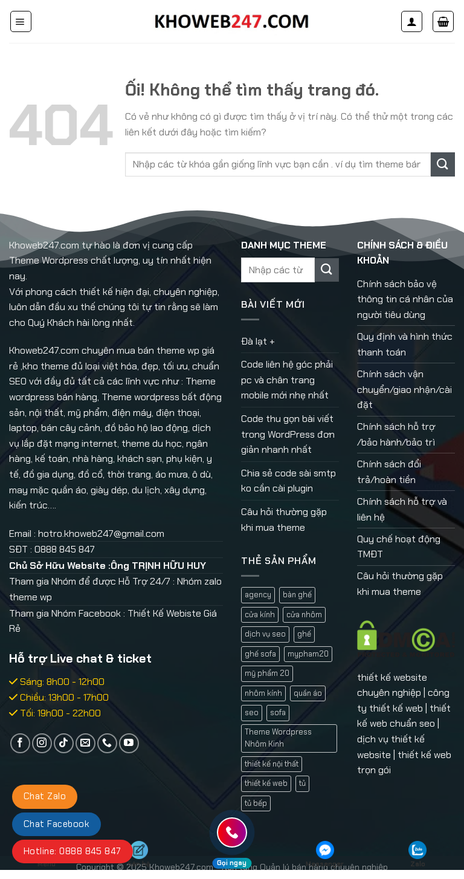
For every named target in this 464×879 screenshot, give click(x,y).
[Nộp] (443, 164)
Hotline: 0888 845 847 (72, 851)
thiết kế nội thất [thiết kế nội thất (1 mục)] (271, 764)
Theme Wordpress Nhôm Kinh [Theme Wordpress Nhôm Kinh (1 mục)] (278, 738)
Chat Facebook (56, 824)
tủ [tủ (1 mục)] (302, 783)
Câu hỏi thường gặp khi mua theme (284, 519)
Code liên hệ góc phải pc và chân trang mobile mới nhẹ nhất (287, 379)
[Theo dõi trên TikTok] (64, 743)
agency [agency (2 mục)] (258, 594)
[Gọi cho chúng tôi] (107, 743)
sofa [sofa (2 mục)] (278, 712)
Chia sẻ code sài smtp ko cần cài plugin (288, 481)
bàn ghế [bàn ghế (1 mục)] (297, 594)
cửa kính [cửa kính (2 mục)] (260, 614)
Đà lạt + (258, 341)
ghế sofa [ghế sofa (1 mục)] (260, 654)
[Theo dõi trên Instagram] (42, 743)
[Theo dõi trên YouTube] (129, 743)
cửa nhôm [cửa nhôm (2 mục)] (304, 614)
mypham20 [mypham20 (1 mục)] (308, 654)
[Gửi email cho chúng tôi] (85, 743)
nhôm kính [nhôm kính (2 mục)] (263, 693)
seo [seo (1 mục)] (252, 712)
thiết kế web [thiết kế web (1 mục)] (266, 783)
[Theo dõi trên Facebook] (20, 743)
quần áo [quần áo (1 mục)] (308, 693)
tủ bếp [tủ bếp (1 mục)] (256, 803)
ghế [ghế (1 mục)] (304, 634)
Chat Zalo (45, 796)
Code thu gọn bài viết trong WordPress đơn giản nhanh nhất (288, 434)
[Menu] (20, 21)
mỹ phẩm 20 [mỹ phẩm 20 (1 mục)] (267, 673)
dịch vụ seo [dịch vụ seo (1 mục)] (265, 634)
